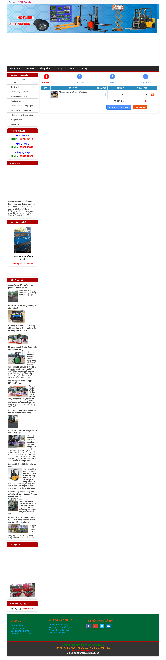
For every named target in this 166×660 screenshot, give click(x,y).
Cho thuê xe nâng (57, 637)
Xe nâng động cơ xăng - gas (23, 106)
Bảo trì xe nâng (19, 632)
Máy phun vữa (17, 120)
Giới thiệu (31, 68)
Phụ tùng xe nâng (18, 101)
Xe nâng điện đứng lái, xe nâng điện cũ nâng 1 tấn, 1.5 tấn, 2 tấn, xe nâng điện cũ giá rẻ (23, 328)
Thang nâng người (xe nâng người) (22, 81)
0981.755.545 (25, 2)
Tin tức (72, 68)
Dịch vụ (59, 68)
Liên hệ (84, 68)
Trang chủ (16, 68)
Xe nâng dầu (17, 87)
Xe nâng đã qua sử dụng (60, 631)
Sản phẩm (46, 68)
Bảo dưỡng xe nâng (21, 635)
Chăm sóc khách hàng (22, 637)
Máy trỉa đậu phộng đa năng (23, 115)
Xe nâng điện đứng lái (20, 92)
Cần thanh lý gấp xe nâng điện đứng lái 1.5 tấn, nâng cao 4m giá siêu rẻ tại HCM (23, 497)
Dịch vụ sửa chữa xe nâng (22, 110)
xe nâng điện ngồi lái (20, 96)
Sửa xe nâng (18, 629)
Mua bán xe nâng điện (59, 628)
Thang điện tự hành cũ (59, 634)
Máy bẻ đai (16, 124)
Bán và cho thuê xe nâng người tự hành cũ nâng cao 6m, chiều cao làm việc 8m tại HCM (22, 523)
